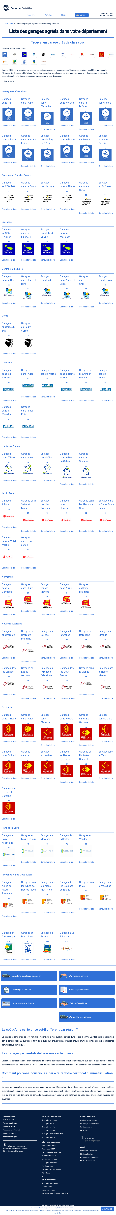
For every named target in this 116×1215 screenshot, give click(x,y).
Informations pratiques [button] (51, 1142)
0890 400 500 (89, 1138)
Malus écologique (48, 1190)
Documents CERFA (48, 1149)
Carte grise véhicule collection (52, 1134)
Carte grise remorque (49, 1120)
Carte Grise (31, 15)
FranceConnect (47, 1187)
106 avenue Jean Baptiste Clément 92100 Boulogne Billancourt (15, 1148)
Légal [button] (82, 1147)
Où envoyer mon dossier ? (89, 1123)
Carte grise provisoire (49, 1163)
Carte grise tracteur (48, 1137)
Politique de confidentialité (89, 1157)
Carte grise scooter (48, 1127)
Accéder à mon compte (88, 1120)
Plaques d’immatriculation (12, 1130)
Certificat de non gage (50, 1159)
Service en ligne (8, 1120)
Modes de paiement (87, 1161)
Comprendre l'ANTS (49, 1156)
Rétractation (84, 1130)
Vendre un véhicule (9, 1126)
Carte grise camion (48, 1130)
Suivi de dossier (86, 1127)
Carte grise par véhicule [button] (51, 1117)
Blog (43, 1176)
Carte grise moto (48, 1123)
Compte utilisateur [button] (87, 1117)
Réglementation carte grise (51, 1169)
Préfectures (46, 1173)
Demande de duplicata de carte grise (55, 1193)
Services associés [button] (10, 1117)
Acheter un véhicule (10, 1123)
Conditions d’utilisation (88, 1151)
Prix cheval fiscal (47, 1166)
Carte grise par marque (50, 1183)
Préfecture (48, 15)
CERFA (63, 15)
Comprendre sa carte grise (51, 1152)
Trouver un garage (9, 1133)
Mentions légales (86, 1154)
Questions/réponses (49, 1180)
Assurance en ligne (10, 1137)
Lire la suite (9, 81)
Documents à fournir (49, 1145)
